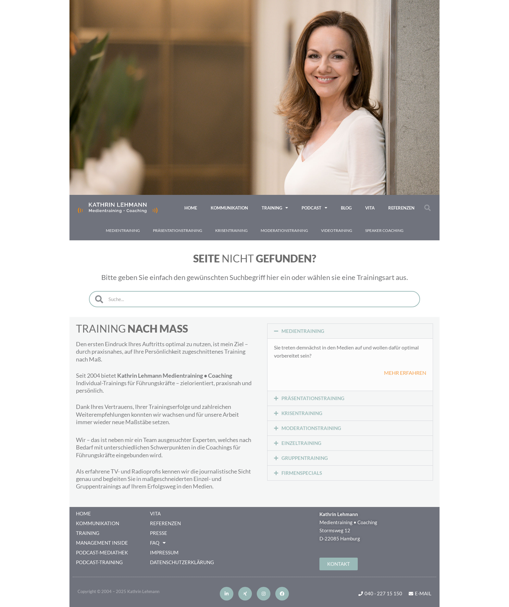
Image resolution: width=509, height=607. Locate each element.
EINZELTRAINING (301, 443)
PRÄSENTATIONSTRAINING (312, 398)
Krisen (231, 230)
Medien (123, 230)
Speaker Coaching (384, 230)
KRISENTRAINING (301, 413)
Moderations (284, 230)
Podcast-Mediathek (102, 552)
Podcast (314, 207)
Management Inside (102, 543)
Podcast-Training (99, 562)
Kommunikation (229, 207)
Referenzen (401, 207)
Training (275, 207)
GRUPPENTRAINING (304, 458)
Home (190, 207)
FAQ (158, 543)
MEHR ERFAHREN (405, 373)
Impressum (164, 552)
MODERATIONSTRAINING (311, 428)
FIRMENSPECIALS (301, 473)
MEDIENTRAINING (302, 331)
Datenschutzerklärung (182, 562)
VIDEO (336, 230)
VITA (370, 207)
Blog (346, 207)
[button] (427, 207)
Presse (158, 533)
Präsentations (177, 230)
